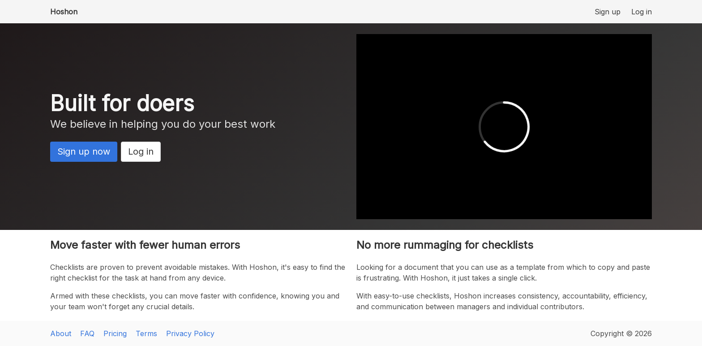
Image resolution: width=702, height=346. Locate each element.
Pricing (115, 333)
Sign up (608, 11)
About (60, 333)
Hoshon (63, 11)
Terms (146, 333)
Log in (641, 11)
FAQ (87, 333)
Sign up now (83, 151)
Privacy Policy (190, 333)
